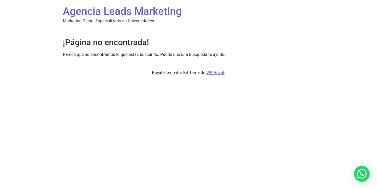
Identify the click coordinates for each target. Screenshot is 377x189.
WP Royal (215, 72)
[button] (362, 174)
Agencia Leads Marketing (122, 11)
